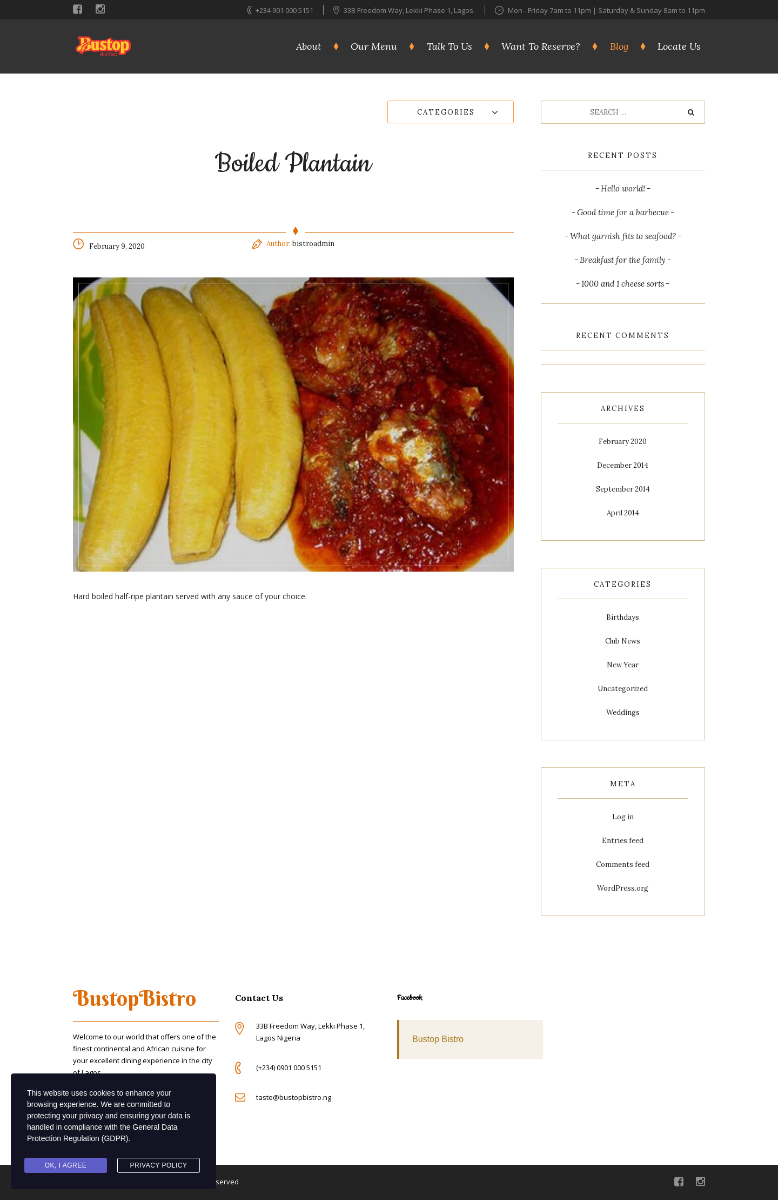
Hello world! (623, 188)
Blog (619, 46)
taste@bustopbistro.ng (293, 1097)
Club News (622, 641)
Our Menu (374, 46)
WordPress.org (622, 888)
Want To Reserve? (540, 46)
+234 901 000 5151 (284, 10)
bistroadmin (313, 243)
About (308, 46)
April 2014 (623, 513)
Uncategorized (623, 688)
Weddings (623, 712)
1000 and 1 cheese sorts (622, 284)
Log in (623, 816)
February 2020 (623, 441)
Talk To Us (449, 46)
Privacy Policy (158, 1165)
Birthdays (622, 617)
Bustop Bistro (438, 1039)
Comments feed (622, 864)
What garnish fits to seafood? (623, 236)
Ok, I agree (66, 1165)
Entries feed (622, 840)
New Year (623, 664)
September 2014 (623, 489)
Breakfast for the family (623, 260)
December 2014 (622, 465)
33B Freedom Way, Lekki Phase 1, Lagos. (410, 10)
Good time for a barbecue (623, 212)
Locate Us (679, 46)
